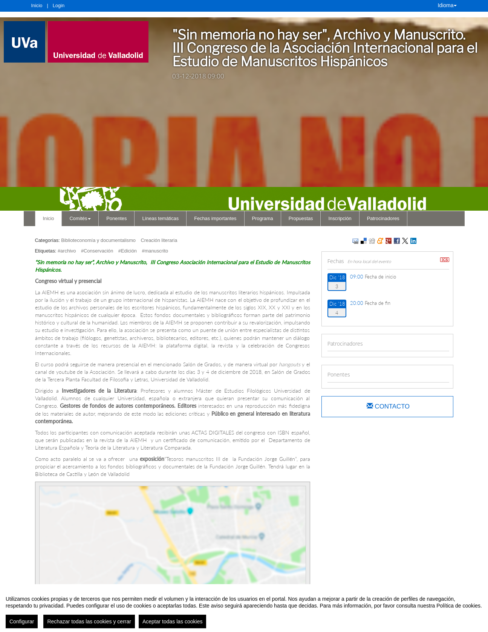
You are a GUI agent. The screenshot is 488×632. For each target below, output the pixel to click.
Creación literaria (159, 240)
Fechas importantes (215, 218)
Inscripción (339, 218)
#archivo (67, 251)
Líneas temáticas (160, 218)
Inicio (37, 5)
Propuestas (301, 218)
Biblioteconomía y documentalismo (98, 240)
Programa (262, 218)
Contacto (388, 406)
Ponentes (116, 218)
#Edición (127, 251)
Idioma (447, 5)
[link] (77, 41)
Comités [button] (80, 218)
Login (58, 5)
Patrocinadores (383, 218)
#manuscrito (155, 251)
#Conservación (97, 251)
